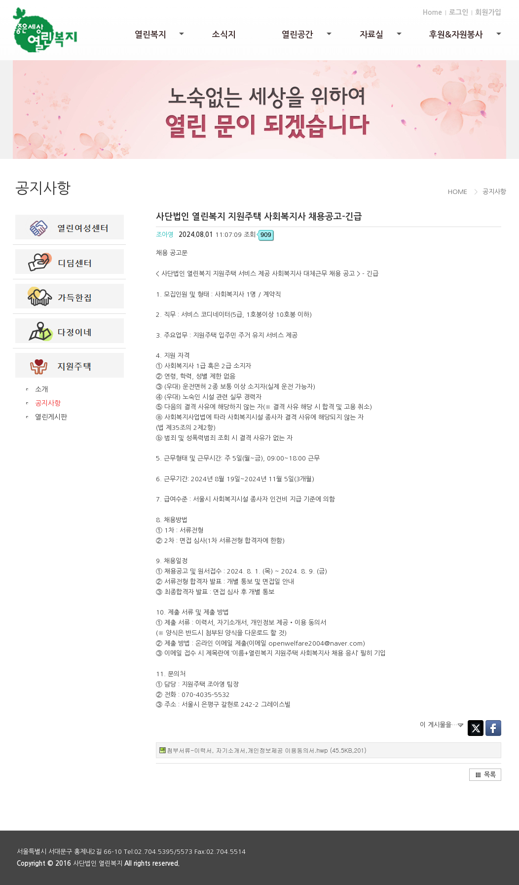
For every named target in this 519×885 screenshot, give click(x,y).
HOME (457, 192)
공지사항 (48, 403)
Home (432, 12)
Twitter (475, 728)
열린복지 (160, 37)
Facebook (493, 728)
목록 (485, 774)
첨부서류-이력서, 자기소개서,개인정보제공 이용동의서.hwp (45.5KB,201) (267, 750)
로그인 (458, 12)
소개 (41, 389)
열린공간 (307, 37)
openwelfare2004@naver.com (315, 643)
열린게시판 (51, 417)
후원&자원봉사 (466, 37)
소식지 (224, 35)
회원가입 (488, 12)
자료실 (381, 37)
